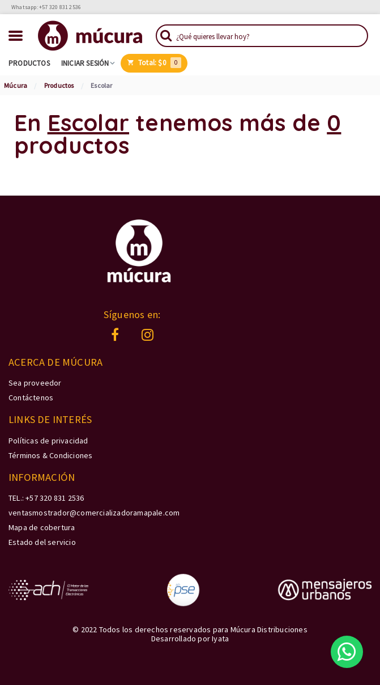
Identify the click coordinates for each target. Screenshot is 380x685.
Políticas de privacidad (48, 440)
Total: (154, 62)
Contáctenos (30, 397)
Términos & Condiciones (50, 455)
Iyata (220, 638)
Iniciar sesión (85, 63)
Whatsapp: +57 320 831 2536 (46, 7)
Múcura (15, 85)
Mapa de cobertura (41, 527)
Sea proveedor (35, 383)
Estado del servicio (42, 542)
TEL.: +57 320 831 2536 (46, 498)
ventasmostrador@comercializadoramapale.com (94, 513)
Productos (29, 63)
